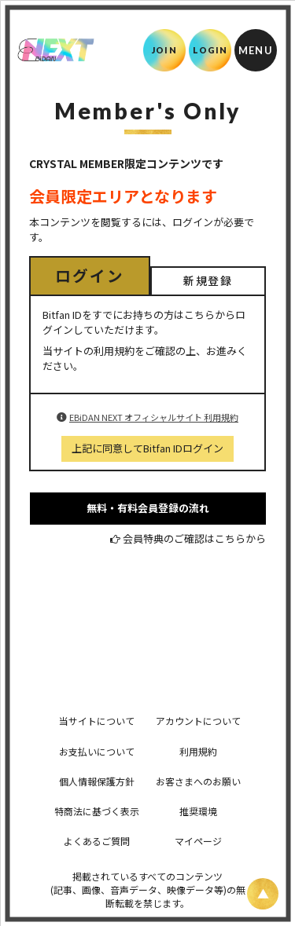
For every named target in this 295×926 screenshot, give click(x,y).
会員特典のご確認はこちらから (194, 538)
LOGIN (210, 50)
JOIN (164, 50)
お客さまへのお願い (198, 781)
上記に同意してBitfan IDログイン (147, 448)
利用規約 (198, 751)
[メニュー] (255, 50)
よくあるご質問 (97, 840)
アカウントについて (198, 720)
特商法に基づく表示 (96, 811)
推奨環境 (198, 811)
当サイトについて (97, 720)
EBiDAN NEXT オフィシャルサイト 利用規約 (153, 417)
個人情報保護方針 (97, 781)
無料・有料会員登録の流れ (148, 507)
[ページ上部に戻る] (262, 894)
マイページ (198, 840)
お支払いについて (97, 751)
